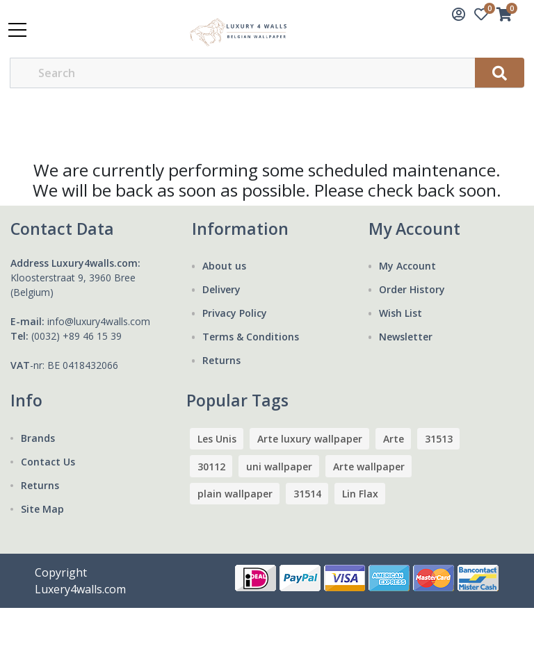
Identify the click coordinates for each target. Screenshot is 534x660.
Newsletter (405, 336)
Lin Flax (360, 493)
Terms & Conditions (250, 336)
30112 (211, 466)
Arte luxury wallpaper (309, 438)
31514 (307, 493)
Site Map (42, 508)
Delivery (221, 289)
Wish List (400, 313)
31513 (439, 438)
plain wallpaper (235, 493)
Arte (393, 438)
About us (224, 265)
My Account (407, 265)
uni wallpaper (279, 466)
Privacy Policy (234, 313)
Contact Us (48, 461)
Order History (412, 289)
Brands (38, 438)
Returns (221, 360)
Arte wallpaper (369, 466)
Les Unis (216, 438)
